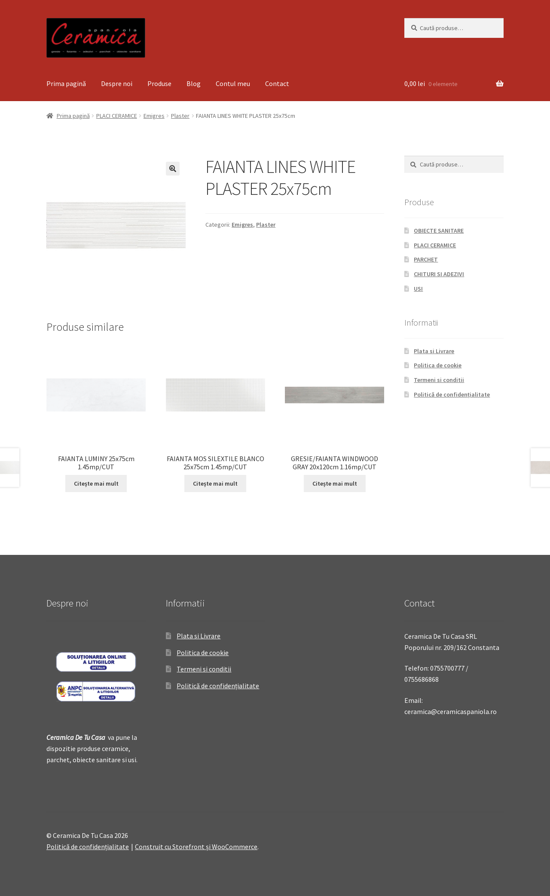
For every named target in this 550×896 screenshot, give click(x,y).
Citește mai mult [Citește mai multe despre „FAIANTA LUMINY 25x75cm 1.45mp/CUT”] (96, 483)
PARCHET (426, 259)
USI (418, 289)
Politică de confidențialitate (452, 394)
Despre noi (116, 83)
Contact (277, 83)
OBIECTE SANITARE (439, 230)
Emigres (154, 116)
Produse (159, 83)
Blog (193, 83)
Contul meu (233, 83)
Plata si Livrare (434, 351)
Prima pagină (66, 83)
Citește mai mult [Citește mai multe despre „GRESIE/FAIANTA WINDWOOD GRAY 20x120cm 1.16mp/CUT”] (334, 483)
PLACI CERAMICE (116, 116)
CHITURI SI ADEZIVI (439, 274)
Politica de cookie (437, 365)
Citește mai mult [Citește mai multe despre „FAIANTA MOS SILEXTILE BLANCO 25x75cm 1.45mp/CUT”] (215, 483)
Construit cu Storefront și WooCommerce (196, 846)
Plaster (180, 116)
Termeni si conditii (439, 380)
